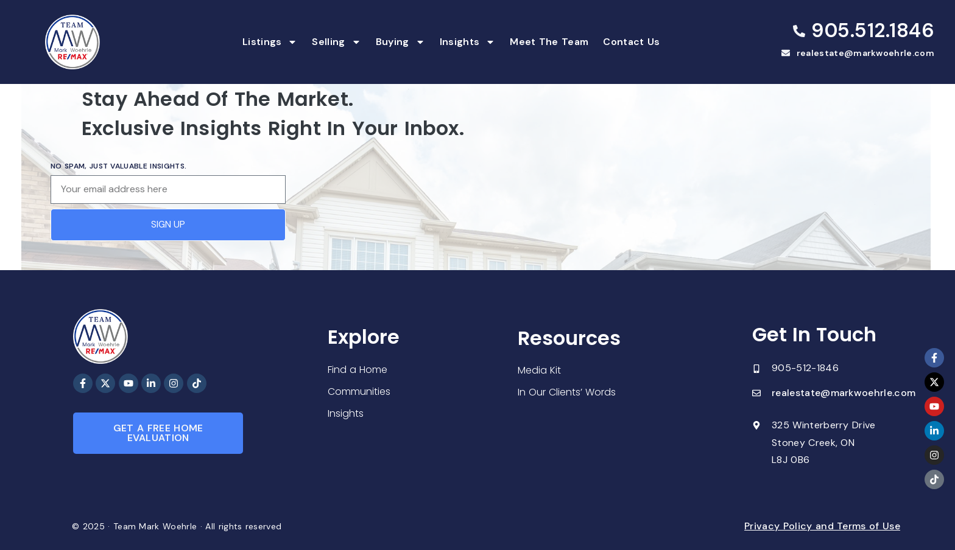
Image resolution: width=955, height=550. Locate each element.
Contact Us (631, 41)
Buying (400, 42)
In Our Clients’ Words (567, 392)
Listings (270, 42)
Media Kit (539, 370)
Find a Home (357, 370)
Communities (359, 392)
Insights (468, 42)
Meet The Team (549, 41)
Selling (336, 42)
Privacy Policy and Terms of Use (822, 526)
